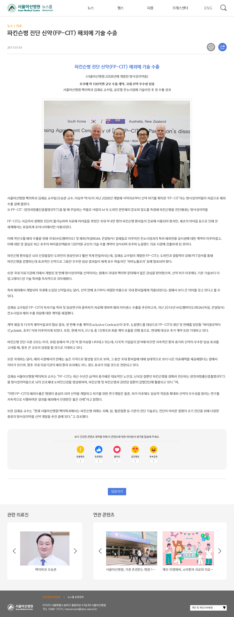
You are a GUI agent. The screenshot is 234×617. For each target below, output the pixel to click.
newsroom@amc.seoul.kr (81, 609)
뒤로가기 (117, 491)
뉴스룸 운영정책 (76, 597)
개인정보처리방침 (51, 597)
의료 (19, 26)
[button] (73, 552)
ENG (208, 8)
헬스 (120, 8)
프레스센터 (180, 8)
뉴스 (91, 8)
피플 (150, 8)
